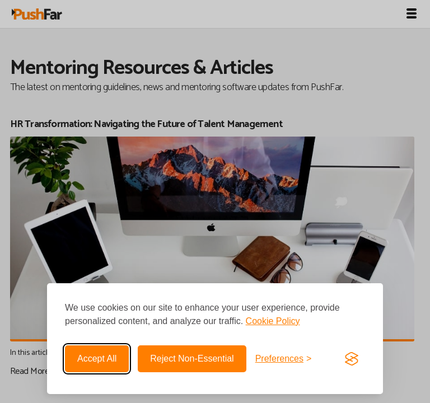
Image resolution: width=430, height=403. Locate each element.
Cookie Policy (273, 321)
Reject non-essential (191, 358)
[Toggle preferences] (283, 358)
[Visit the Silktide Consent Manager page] (351, 358)
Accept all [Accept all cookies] (96, 358)
